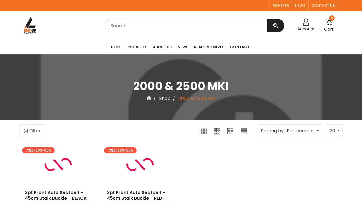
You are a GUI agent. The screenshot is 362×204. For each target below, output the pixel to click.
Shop (165, 98)
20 (333, 131)
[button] (204, 131)
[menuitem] (116, 47)
